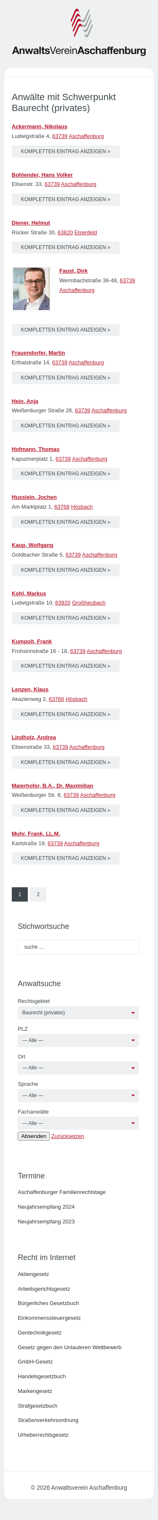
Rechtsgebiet (34, 1001)
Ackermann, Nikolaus (39, 126)
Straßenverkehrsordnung (48, 1420)
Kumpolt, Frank (32, 641)
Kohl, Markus (29, 593)
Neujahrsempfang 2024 (46, 1207)
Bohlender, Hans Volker (42, 175)
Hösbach (82, 507)
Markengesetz (35, 1391)
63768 (62, 507)
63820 (65, 232)
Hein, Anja (25, 401)
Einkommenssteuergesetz (49, 1318)
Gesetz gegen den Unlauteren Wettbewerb (69, 1347)
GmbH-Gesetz (35, 1361)
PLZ (23, 1029)
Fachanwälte (33, 1112)
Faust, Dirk (73, 271)
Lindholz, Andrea (34, 737)
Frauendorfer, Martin (38, 353)
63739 (59, 136)
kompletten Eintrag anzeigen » (65, 151)
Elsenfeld (86, 232)
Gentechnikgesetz (40, 1332)
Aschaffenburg (86, 136)
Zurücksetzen (67, 1136)
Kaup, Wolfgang (33, 545)
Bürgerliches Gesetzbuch (48, 1303)
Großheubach (89, 603)
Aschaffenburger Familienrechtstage (62, 1192)
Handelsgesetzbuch (42, 1376)
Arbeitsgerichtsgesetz (44, 1289)
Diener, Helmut (31, 223)
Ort (21, 1056)
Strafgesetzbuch (37, 1406)
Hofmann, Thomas (35, 449)
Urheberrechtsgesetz (43, 1435)
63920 (62, 603)
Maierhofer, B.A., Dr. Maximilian (53, 786)
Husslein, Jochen (34, 497)
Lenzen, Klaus (30, 689)
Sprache (28, 1084)
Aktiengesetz (33, 1274)
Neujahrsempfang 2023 (46, 1221)
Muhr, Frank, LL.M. (36, 833)
